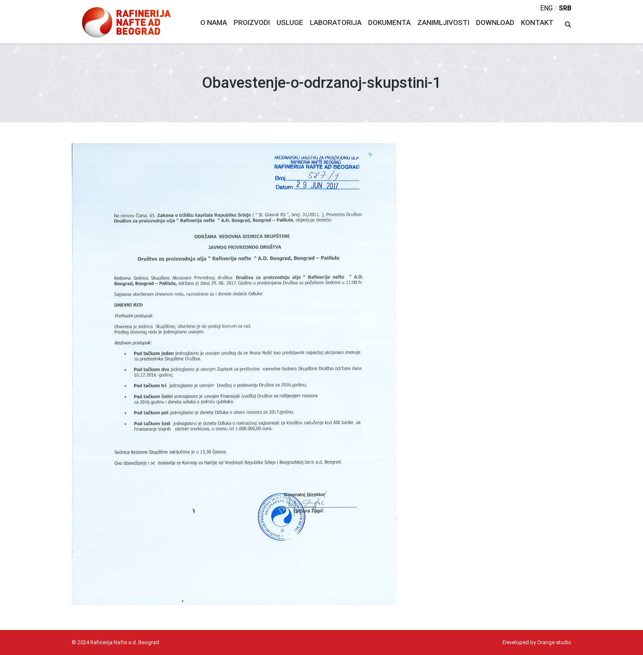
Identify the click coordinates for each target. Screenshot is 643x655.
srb (565, 8)
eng (546, 8)
